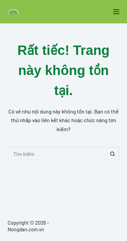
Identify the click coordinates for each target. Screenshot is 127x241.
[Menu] (116, 12)
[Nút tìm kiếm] (112, 153)
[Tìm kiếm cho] (57, 153)
